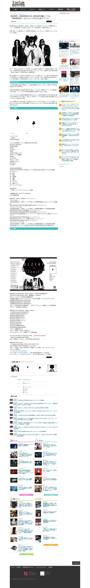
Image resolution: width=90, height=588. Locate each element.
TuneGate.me (61, 166)
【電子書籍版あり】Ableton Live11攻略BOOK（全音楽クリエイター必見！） (50, 538)
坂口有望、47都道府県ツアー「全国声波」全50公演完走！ (25, 445)
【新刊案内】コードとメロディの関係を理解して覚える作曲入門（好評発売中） (50, 521)
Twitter (25, 390)
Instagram (26, 388)
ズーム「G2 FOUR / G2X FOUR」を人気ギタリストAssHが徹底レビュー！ (50, 479)
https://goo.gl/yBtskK (23, 352)
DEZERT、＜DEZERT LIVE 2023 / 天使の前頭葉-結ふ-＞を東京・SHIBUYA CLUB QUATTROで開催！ (34, 415)
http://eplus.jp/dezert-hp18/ (48, 298)
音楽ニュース (27, 383)
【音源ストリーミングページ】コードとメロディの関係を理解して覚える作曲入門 (50, 529)
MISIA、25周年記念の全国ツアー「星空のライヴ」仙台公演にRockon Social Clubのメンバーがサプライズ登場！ (25, 472)
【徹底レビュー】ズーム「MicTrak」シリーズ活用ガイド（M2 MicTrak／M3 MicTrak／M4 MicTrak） (25, 513)
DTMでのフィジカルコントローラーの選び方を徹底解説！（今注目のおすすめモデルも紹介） (70, 135)
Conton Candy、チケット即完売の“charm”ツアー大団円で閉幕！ (25, 479)
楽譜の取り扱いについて (28, 567)
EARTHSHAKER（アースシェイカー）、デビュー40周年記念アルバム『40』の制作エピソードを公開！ (50, 455)
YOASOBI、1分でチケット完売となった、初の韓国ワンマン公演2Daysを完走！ (25, 488)
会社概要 (50, 567)
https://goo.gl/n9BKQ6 (21, 351)
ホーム (13, 567)
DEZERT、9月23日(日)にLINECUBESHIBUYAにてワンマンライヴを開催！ (29, 400)
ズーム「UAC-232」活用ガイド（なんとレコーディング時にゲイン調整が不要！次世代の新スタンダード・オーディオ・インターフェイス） (25, 505)
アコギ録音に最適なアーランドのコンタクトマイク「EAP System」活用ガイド (25, 539)
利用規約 (19, 567)
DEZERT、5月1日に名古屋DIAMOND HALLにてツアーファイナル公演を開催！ (29, 431)
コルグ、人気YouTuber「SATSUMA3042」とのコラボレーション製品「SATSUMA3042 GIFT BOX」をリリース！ (25, 455)
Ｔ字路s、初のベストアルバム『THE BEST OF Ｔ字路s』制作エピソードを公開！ (50, 445)
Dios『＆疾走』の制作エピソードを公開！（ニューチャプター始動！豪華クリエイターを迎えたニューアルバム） (50, 463)
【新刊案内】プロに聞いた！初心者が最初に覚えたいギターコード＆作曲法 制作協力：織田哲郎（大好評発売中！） (50, 505)
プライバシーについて (41, 567)
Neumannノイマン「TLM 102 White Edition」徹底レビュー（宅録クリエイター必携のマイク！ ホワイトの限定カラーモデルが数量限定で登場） (25, 522)
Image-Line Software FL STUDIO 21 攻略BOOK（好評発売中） (50, 512)
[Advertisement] (54, 3)
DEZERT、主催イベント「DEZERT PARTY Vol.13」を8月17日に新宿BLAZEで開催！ (31, 407)
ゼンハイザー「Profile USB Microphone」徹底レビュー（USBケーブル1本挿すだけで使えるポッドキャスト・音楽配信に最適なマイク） (25, 531)
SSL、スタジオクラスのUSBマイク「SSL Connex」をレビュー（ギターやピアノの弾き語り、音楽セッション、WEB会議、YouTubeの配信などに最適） (25, 548)
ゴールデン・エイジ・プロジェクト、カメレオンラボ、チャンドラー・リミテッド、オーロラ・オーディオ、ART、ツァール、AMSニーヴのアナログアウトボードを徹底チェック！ (70, 107)
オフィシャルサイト (28, 386)
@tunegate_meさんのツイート (65, 164)
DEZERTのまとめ (26, 379)
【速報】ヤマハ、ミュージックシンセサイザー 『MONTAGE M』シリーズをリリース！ (70, 145)
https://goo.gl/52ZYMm (25, 354)
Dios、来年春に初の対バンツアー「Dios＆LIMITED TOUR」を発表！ (25, 462)
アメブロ (26, 392)
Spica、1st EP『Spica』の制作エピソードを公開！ (50, 471)
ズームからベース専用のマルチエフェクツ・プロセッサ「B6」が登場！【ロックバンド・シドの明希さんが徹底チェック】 (50, 489)
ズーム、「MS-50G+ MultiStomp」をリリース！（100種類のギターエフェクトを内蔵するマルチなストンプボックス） (71, 130)
